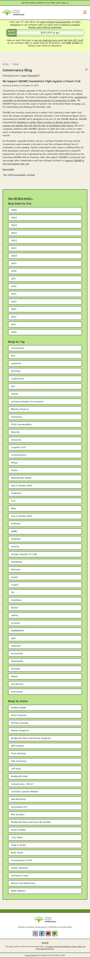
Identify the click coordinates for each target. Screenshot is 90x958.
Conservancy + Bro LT (22, 784)
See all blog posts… (20, 198)
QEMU (14, 531)
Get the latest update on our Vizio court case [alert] (44, 3)
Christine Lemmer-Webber (25, 792)
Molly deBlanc (18, 891)
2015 (13, 294)
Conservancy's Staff (21, 860)
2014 (14, 302)
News (16, 64)
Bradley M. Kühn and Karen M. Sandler (31, 822)
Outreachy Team (19, 876)
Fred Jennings (18, 753)
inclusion (15, 623)
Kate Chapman (19, 715)
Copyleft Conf (18, 447)
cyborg (14, 615)
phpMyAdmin (17, 630)
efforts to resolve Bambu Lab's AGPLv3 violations (54, 26)
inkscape (15, 569)
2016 (13, 286)
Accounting (17, 653)
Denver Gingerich (20, 730)
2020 (14, 256)
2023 (14, 233)
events (14, 394)
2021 (13, 248)
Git (12, 592)
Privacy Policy (30, 955)
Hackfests (16, 600)
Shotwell (32, 76)
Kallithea (15, 524)
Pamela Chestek (19, 723)
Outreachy (16, 417)
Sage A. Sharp (18, 845)
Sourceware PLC (19, 807)
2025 (14, 218)
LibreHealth (17, 661)
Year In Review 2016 (21, 485)
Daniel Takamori (19, 868)
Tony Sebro (17, 837)
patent (14, 577)
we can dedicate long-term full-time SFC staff (59, 40)
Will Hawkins (17, 746)
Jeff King (16, 769)
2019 (13, 263)
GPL (13, 356)
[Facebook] (41, 933)
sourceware (17, 692)
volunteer (16, 646)
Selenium (16, 539)
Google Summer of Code (24, 554)
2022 (14, 240)
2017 (13, 279)
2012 (13, 317)
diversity (15, 432)
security (15, 546)
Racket (14, 608)
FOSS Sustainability (17, 175)
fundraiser (16, 493)
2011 (13, 324)
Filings (14, 463)
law (13, 386)
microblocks (17, 684)
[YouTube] (48, 933)
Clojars (14, 585)
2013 (13, 309)
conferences (17, 379)
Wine (13, 508)
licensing (15, 371)
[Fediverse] (54, 933)
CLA (13, 501)
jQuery (14, 676)
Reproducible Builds (21, 478)
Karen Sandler (18, 830)
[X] (35, 933)
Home (6, 64)
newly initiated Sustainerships (55, 22)
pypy (13, 638)
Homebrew (16, 562)
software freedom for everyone (27, 401)
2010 (14, 332)
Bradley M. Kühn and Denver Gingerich (31, 738)
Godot (14, 470)
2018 (13, 271)
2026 (14, 210)
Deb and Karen (18, 761)
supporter (16, 363)
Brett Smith (17, 853)
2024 (14, 225)
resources (16, 440)
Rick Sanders (17, 814)
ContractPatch (18, 455)
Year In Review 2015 (21, 516)
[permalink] (8, 169)
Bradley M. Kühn (19, 776)
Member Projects (20, 409)
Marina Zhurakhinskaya (23, 883)
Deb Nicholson (18, 799)
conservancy (17, 348)
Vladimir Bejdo (18, 708)
